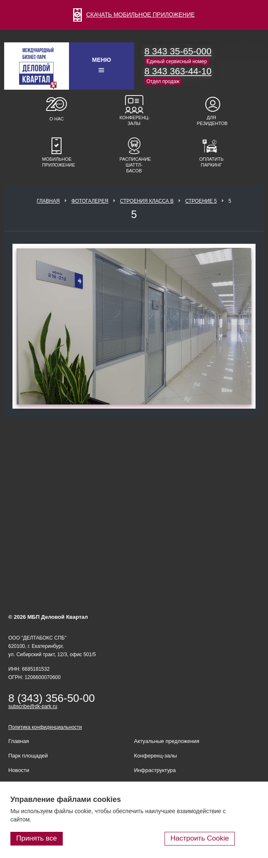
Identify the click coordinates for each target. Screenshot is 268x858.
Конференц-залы (134, 120)
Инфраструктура (155, 770)
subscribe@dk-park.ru (32, 706)
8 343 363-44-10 (178, 71)
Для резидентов (211, 120)
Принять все (36, 838)
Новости (18, 770)
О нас (56, 118)
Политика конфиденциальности (45, 727)
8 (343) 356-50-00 (51, 698)
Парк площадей (28, 756)
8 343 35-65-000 (178, 51)
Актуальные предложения (166, 741)
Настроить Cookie (199, 838)
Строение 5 (201, 201)
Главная (48, 201)
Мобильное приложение (56, 162)
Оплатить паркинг (211, 162)
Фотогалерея (89, 201)
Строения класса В (147, 201)
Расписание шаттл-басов (134, 165)
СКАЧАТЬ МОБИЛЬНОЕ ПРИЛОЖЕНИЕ (133, 14)
